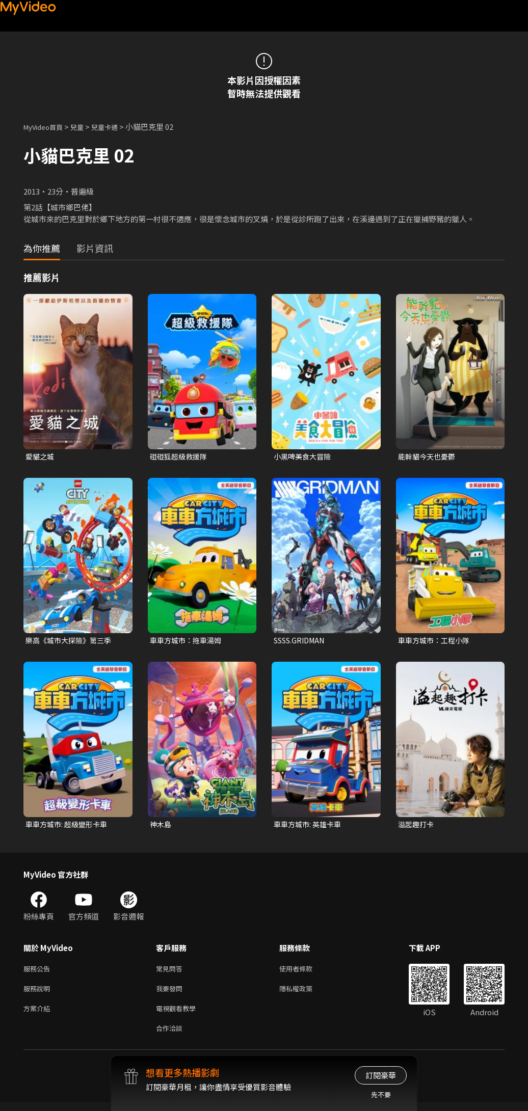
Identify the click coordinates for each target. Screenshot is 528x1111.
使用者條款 (304, 972)
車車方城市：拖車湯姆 (188, 641)
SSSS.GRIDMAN (302, 641)
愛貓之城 (40, 456)
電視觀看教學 (179, 1015)
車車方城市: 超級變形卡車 (69, 826)
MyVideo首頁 (46, 126)
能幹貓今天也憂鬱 (428, 456)
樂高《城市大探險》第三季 (71, 641)
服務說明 (38, 993)
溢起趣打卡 (417, 826)
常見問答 (171, 972)
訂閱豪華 (380, 1075)
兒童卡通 (115, 126)
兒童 (85, 126)
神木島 (161, 826)
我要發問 (171, 993)
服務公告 (38, 972)
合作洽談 (171, 1036)
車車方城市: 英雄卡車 (310, 826)
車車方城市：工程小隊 (436, 641)
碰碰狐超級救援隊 (180, 456)
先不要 (381, 1094)
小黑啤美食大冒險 (304, 456)
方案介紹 (38, 1015)
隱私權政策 (304, 993)
